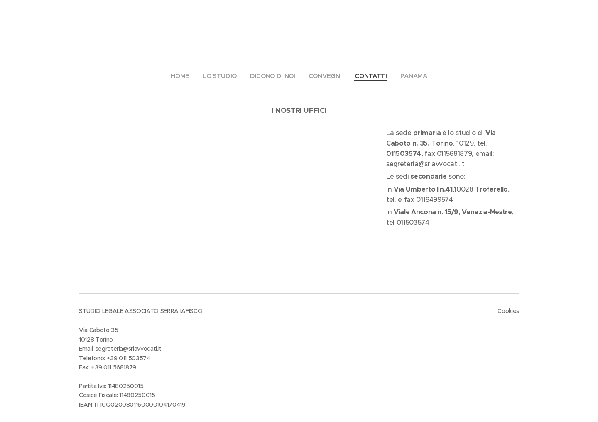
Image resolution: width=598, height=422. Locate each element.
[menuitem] (181, 75)
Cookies (508, 311)
